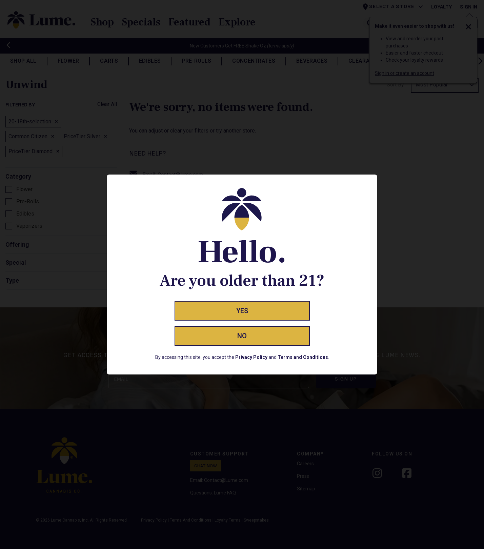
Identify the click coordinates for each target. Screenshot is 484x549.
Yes (242, 311)
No (242, 336)
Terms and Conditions (303, 357)
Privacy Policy (251, 357)
